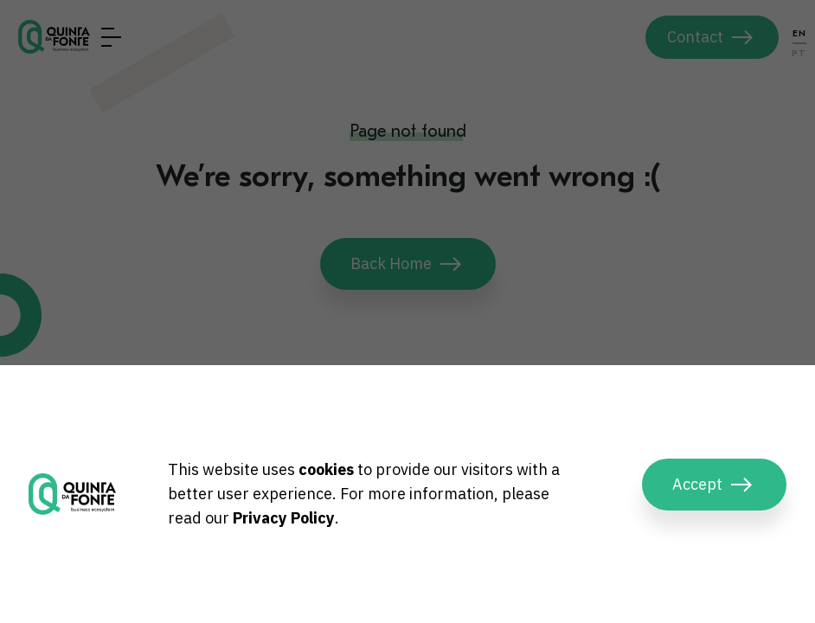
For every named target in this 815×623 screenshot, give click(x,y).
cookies (326, 469)
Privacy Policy (284, 518)
